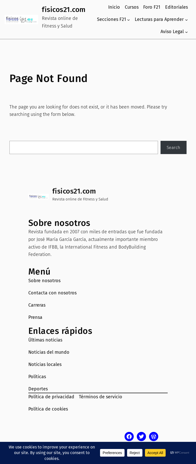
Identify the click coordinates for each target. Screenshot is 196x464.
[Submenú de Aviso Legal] (186, 31)
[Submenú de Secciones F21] (128, 19)
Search (173, 147)
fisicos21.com (64, 9)
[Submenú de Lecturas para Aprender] (186, 19)
